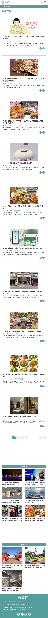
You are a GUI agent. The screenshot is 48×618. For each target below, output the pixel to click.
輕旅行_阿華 (17, 41)
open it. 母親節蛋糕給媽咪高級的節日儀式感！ (17, 163)
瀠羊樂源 (16, 333)
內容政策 (19, 601)
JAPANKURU (17, 250)
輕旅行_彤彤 (17, 125)
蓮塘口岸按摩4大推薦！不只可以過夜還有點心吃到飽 (19, 416)
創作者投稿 (5, 601)
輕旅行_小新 (17, 83)
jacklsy (15, 293)
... (26, 438)
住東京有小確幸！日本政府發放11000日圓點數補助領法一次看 (23, 248)
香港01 (15, 419)
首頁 (2, 6)
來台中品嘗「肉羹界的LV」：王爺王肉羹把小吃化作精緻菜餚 (22, 331)
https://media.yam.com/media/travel (24, 607)
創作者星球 (12, 601)
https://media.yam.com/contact (25, 609)
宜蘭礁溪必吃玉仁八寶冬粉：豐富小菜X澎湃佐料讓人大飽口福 (22, 291)
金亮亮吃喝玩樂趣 (18, 379)
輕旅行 (6, 2)
